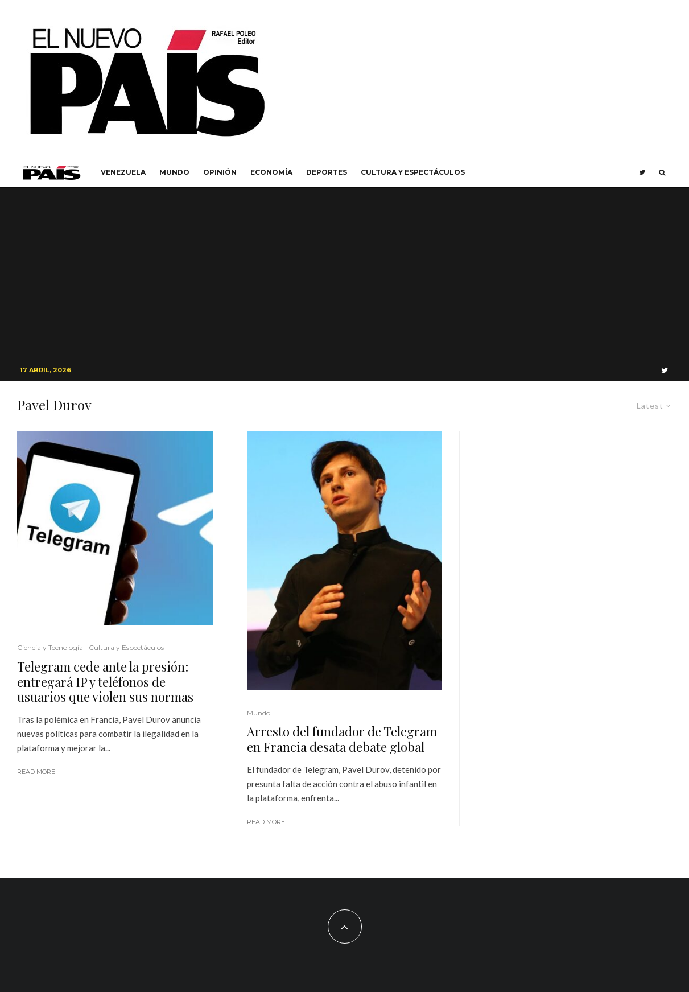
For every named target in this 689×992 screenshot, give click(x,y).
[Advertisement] (344, 273)
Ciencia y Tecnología (50, 647)
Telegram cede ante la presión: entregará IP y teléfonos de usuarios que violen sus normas (105, 681)
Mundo (174, 172)
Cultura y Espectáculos (413, 172)
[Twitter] (642, 172)
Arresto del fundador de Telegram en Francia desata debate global (342, 739)
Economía (271, 172)
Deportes (326, 172)
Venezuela (123, 172)
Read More (36, 772)
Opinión (220, 172)
